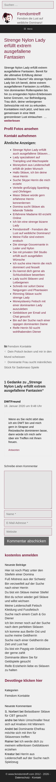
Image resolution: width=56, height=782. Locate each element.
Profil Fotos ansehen (21, 129)
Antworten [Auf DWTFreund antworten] (13, 450)
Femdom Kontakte (19, 346)
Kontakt (36, 777)
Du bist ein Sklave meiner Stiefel (27, 592)
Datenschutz (22, 777)
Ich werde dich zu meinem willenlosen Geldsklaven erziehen (27, 745)
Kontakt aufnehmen (20, 136)
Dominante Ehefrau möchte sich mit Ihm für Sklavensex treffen (25, 733)
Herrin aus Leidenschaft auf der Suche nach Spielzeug (27, 758)
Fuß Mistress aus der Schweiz (25, 579)
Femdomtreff (29, 14)
